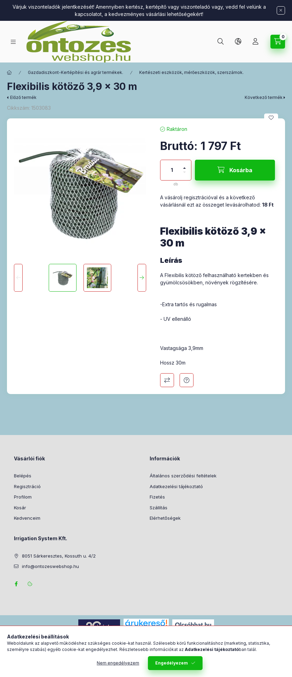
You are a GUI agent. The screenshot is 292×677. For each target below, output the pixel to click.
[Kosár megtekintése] (277, 42)
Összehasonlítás (167, 380)
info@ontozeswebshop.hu (50, 566)
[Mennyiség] (172, 170)
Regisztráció (27, 486)
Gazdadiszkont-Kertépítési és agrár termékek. (75, 72)
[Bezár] (281, 10)
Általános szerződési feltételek (183, 475)
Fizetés (157, 497)
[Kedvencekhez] (271, 118)
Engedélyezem (171, 664)
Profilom (23, 497)
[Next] (141, 278)
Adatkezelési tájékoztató (176, 486)
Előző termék (23, 97)
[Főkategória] (9, 72)
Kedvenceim (27, 518)
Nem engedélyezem (118, 664)
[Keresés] (221, 42)
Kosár (20, 507)
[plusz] (184, 165)
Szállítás (158, 507)
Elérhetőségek (165, 518)
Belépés (22, 475)
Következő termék (264, 97)
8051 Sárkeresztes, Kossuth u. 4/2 (59, 556)
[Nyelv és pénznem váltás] (238, 42)
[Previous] (18, 278)
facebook (16, 584)
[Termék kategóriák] (13, 41)
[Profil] (255, 42)
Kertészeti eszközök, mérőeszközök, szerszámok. (191, 72)
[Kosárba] (235, 170)
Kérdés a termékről (187, 380)
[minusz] (184, 175)
